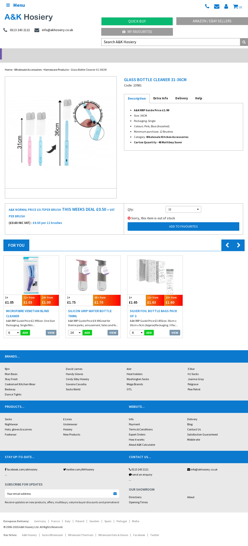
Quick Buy (137, 21)
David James (74, 362)
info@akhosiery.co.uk (202, 463)
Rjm (7, 362)
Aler (129, 362)
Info (131, 413)
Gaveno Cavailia (76, 378)
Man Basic (11, 367)
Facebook (139, 528)
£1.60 (173, 293)
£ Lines (67, 413)
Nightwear (11, 418)
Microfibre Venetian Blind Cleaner (27, 307)
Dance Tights (13, 388)
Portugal (121, 515)
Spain (107, 515)
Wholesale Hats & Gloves (113, 528)
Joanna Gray (196, 373)
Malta (135, 515)
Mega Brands (135, 378)
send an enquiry (140, 468)
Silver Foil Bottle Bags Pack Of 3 (153, 307)
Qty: (131, 203)
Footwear (10, 428)
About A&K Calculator (142, 438)
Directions (135, 491)
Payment (134, 418)
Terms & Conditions (141, 423)
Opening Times (138, 496)
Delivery (192, 413)
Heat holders (134, 367)
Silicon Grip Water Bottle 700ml (90, 307)
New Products (71, 428)
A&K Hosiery (29, 528)
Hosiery (67, 423)
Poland (80, 515)
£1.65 (136, 293)
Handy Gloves (74, 367)
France (55, 515)
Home (8, 63)
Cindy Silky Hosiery (77, 373)
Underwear (70, 418)
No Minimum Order (31, 52)
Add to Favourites (183, 220)
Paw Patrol (194, 383)
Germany (40, 515)
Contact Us (194, 423)
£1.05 (13, 293)
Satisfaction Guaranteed (202, 428)
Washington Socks (138, 373)
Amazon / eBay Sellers (212, 21)
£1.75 (79, 293)
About (190, 491)
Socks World (73, 383)
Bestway (10, 383)
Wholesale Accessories (28, 63)
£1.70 (106, 293)
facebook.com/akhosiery (21, 463)
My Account (93, 52)
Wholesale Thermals (80, 528)
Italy (67, 515)
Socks (8, 413)
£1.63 (155, 293)
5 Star (191, 362)
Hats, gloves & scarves (18, 423)
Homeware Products (56, 63)
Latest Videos (217, 52)
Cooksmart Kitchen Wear (20, 378)
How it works (136, 433)
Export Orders (137, 428)
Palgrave (193, 378)
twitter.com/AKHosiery (78, 463)
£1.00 (49, 293)
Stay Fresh (11, 373)
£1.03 (31, 293)
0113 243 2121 (138, 463)
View (51, 326)
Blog (190, 418)
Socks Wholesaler (52, 528)
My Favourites (137, 31)
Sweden (94, 515)
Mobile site (193, 433)
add (25, 326)
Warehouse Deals (155, 52)
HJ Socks (193, 367)
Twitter (154, 528)
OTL (129, 383)
